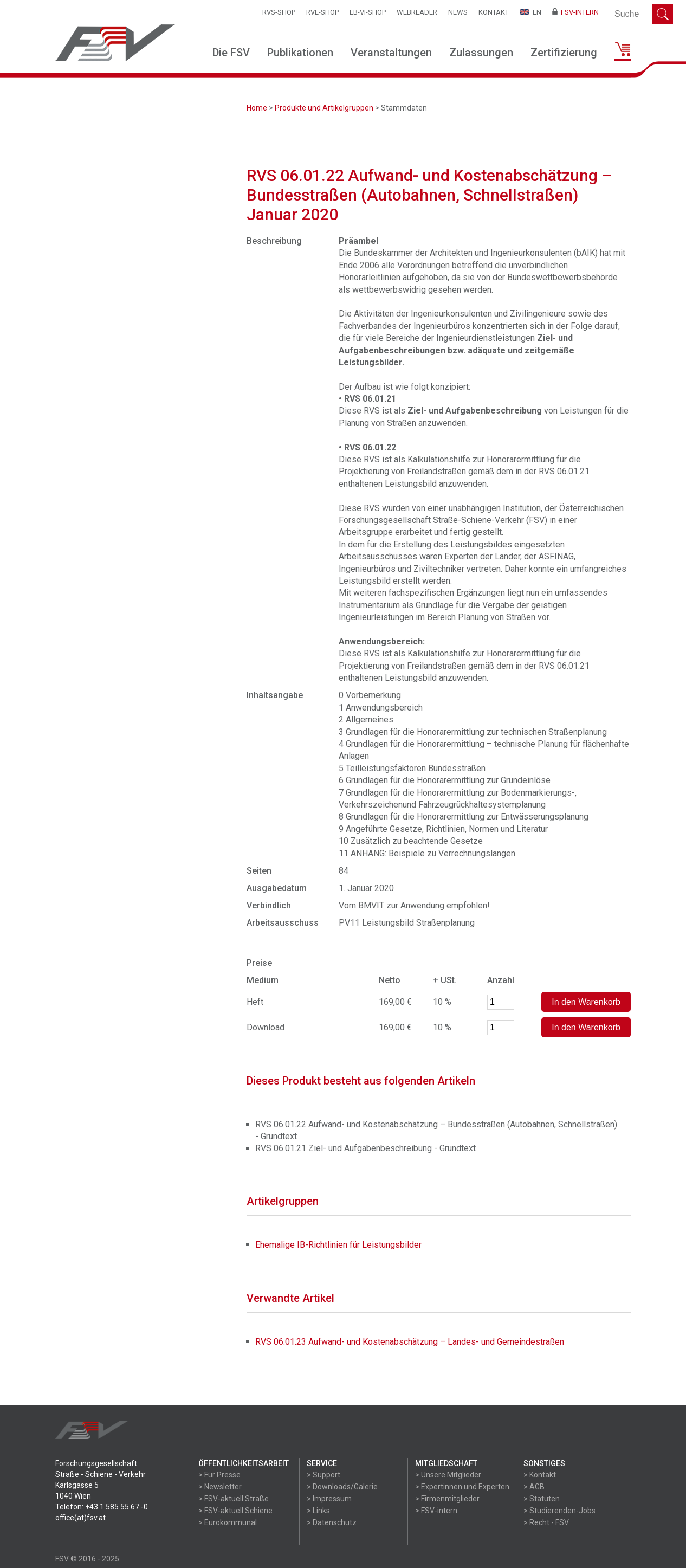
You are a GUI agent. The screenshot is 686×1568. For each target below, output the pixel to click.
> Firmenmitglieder (447, 1498)
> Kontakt (539, 1474)
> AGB (534, 1486)
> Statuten (541, 1498)
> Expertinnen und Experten (462, 1486)
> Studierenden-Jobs (559, 1510)
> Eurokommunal (227, 1522)
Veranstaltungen (391, 52)
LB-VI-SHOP (368, 12)
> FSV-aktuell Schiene (235, 1510)
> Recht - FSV (546, 1522)
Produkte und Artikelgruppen (324, 108)
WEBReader (417, 12)
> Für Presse (219, 1474)
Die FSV (231, 52)
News (458, 12)
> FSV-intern (436, 1510)
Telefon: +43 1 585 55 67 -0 (101, 1506)
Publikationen (300, 52)
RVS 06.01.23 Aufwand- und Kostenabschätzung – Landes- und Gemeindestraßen (409, 1342)
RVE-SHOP (322, 12)
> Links (318, 1510)
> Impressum (329, 1498)
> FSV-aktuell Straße (233, 1498)
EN (530, 12)
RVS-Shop (278, 12)
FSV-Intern (575, 12)
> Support (323, 1474)
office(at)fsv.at (80, 1517)
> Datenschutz (332, 1522)
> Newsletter (220, 1486)
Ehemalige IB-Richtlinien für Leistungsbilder (338, 1245)
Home (257, 108)
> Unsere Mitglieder (448, 1474)
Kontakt (493, 12)
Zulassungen (481, 52)
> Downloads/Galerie (342, 1486)
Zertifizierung (563, 52)
